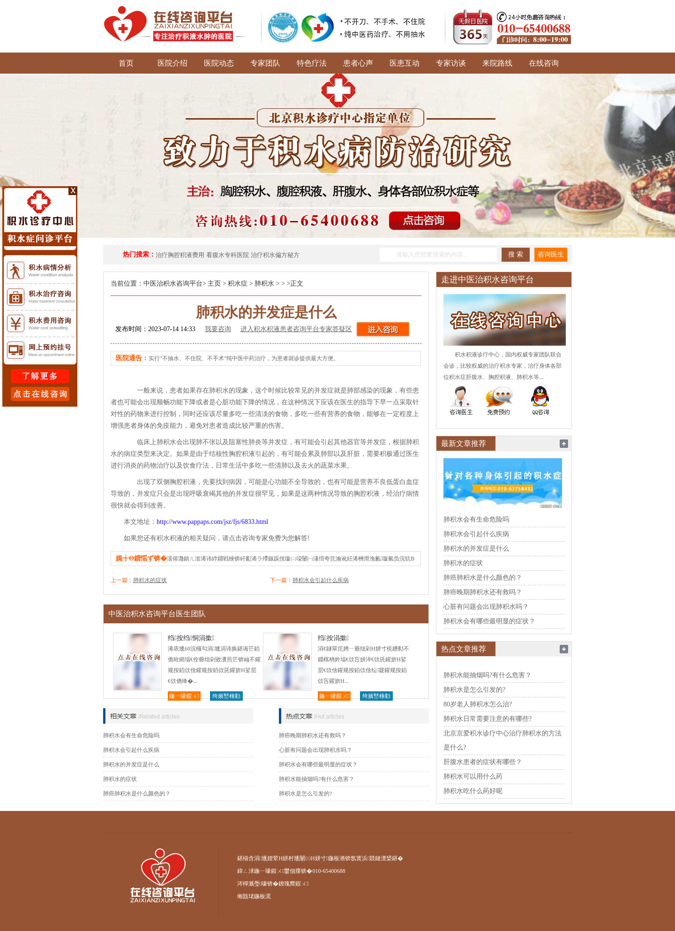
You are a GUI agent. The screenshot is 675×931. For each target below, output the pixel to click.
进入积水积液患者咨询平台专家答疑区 (296, 329)
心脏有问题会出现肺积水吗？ (315, 750)
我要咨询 (218, 329)
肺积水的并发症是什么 (131, 764)
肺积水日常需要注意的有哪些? (487, 718)
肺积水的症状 (150, 580)
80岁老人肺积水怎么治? (477, 704)
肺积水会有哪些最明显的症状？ (318, 764)
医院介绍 (173, 63)
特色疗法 (312, 63)
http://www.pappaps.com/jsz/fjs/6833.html (212, 521)
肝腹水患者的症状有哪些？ (482, 761)
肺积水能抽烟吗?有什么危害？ (316, 779)
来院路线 (497, 63)
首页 (126, 63)
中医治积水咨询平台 (172, 283)
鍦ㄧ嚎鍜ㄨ (184, 696)
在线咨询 (544, 63)
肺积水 (264, 283)
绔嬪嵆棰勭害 (226, 697)
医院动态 (219, 63)
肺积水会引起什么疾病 (320, 580)
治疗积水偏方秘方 (275, 254)
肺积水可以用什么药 (472, 776)
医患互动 (405, 63)
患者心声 (358, 63)
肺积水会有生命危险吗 (131, 735)
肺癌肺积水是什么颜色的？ (137, 793)
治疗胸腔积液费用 (180, 254)
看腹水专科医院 (227, 254)
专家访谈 (451, 63)
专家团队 (265, 63)
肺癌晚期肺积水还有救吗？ (312, 735)
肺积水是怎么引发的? (305, 793)
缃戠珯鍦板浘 (254, 896)
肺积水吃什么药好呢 (472, 791)
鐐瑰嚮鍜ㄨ (293, 883)
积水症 (238, 283)
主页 (214, 283)
